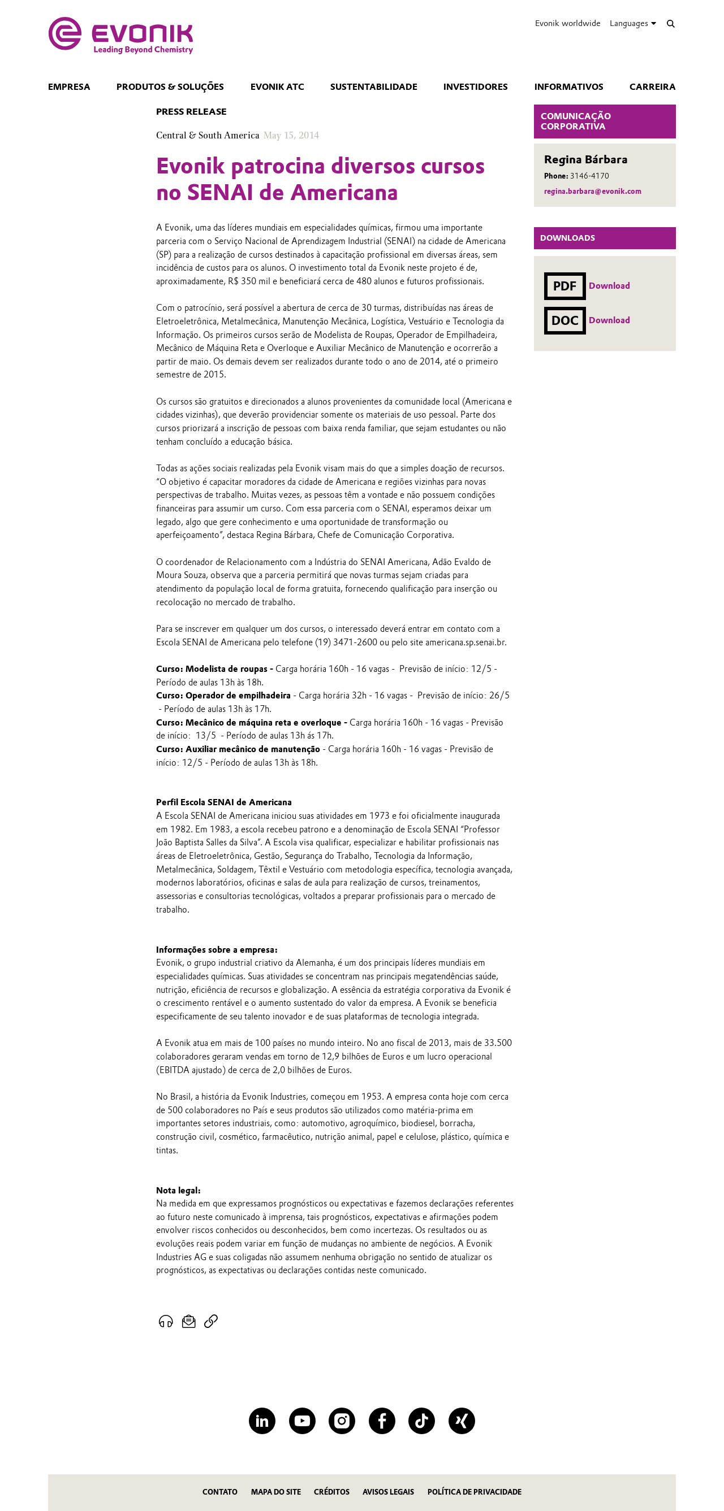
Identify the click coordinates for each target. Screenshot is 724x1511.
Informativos (569, 87)
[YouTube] (302, 1421)
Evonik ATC (277, 87)
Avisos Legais (388, 1492)
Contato (220, 1492)
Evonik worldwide (568, 23)
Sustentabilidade (373, 87)
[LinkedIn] (262, 1421)
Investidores (475, 87)
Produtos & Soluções (170, 87)
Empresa (69, 87)
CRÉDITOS (332, 1492)
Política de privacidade (475, 1492)
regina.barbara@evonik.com (592, 191)
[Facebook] (382, 1421)
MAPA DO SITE (276, 1492)
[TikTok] (421, 1421)
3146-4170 (589, 176)
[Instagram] (342, 1421)
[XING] (462, 1421)
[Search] (670, 23)
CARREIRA (653, 87)
